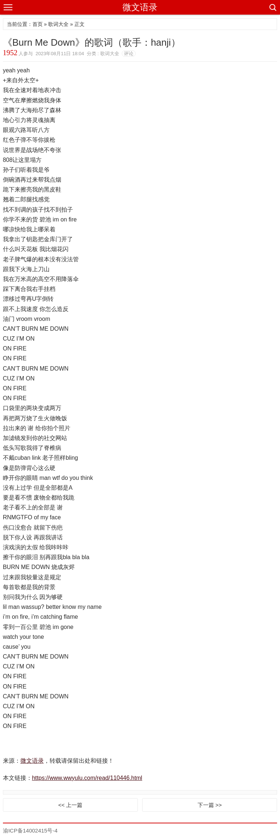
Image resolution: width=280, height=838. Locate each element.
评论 (128, 53)
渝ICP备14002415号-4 (30, 830)
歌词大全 (58, 24)
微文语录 (140, 7)
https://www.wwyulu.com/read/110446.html (87, 778)
